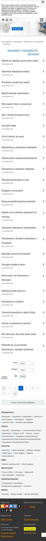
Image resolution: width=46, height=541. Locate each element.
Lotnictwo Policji (8, 422)
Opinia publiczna (8, 456)
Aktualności (18, 42)
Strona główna (6, 42)
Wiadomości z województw (33, 42)
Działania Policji (7, 412)
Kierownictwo (16, 430)
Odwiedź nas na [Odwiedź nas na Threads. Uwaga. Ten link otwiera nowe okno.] (19, 506)
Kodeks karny (7, 453)
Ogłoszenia (29, 472)
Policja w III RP (18, 433)
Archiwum (6, 44)
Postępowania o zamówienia (12, 483)
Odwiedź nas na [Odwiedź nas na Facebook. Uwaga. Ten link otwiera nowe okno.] (11, 506)
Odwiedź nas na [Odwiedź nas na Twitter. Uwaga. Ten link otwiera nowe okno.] (2, 510)
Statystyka (5, 446)
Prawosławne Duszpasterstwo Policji (15, 442)
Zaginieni (29, 419)
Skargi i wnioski (16, 494)
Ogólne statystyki (18, 450)
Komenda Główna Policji (32, 430)
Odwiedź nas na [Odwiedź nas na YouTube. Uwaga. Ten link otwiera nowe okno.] (7, 506)
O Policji (4, 426)
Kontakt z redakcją (6, 519)
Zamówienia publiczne (9, 479)
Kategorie (14, 369)
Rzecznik (5, 494)
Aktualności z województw (22, 416)
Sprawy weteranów (31, 494)
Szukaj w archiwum (4, 377)
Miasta (15, 362)
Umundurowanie (8, 436)
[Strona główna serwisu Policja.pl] (3, 19)
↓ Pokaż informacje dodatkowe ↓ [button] (23, 403)
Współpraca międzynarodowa (27, 436)
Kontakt (4, 490)
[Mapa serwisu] (7, 19)
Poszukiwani (19, 419)
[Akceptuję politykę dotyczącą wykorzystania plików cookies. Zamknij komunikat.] (43, 2)
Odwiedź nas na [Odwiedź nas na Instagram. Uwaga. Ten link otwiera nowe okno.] (15, 506)
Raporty (30, 453)
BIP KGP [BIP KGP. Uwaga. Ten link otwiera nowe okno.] (32, 506)
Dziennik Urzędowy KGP (11, 464)
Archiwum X (38, 416)
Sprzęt (36, 433)
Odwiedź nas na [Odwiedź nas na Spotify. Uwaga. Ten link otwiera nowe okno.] (11, 510)
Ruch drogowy (7, 419)
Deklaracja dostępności (31, 519)
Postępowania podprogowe (12, 486)
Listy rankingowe (8, 475)
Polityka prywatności (7, 536)
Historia (29, 433)
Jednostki (5, 430)
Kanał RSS (2, 506)
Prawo (3, 460)
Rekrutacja (20, 475)
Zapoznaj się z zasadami (8, 533)
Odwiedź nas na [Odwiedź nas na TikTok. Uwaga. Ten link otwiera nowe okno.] (7, 510)
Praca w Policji (6, 468)
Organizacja (6, 433)
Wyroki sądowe (27, 464)
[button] (42, 20)
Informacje (6, 450)
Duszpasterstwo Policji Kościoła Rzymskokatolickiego (21, 439)
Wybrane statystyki (33, 450)
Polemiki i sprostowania (24, 422)
